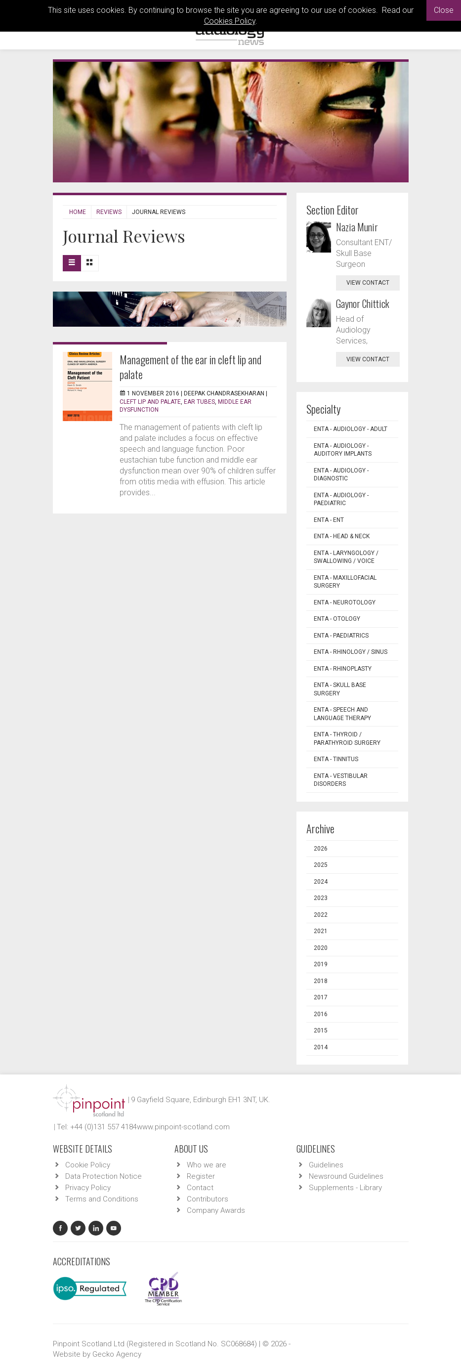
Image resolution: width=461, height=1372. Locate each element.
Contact (200, 1187)
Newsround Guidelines (346, 1176)
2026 (321, 848)
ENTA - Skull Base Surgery (340, 689)
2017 (321, 997)
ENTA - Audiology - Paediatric (341, 499)
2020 (321, 947)
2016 (321, 1014)
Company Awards (216, 1210)
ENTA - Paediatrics (341, 635)
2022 (321, 914)
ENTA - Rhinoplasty (343, 668)
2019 (321, 964)
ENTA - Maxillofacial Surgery (345, 582)
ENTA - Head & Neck (342, 536)
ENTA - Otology (337, 618)
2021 (321, 931)
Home (77, 212)
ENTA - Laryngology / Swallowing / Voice (346, 557)
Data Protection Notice (103, 1176)
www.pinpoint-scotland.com (183, 1126)
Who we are (206, 1164)
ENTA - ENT (329, 519)
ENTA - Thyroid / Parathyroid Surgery (347, 738)
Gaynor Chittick (362, 303)
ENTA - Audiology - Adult (350, 429)
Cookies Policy (229, 21)
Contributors (207, 1199)
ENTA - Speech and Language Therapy (342, 714)
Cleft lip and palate (150, 401)
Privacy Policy (88, 1187)
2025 (321, 864)
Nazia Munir (357, 226)
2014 (321, 1047)
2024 (321, 881)
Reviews (109, 212)
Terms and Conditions (101, 1199)
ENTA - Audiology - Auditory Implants (343, 450)
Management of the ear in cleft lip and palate (190, 366)
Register (201, 1176)
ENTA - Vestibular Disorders (341, 780)
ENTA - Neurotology (345, 602)
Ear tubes (199, 401)
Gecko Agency (116, 1354)
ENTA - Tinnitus (336, 759)
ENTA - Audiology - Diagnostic (341, 474)
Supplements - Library (345, 1187)
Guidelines (326, 1164)
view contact (367, 282)
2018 (321, 981)
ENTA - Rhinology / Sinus (350, 651)
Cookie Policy (87, 1164)
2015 (321, 1030)
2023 (321, 898)
